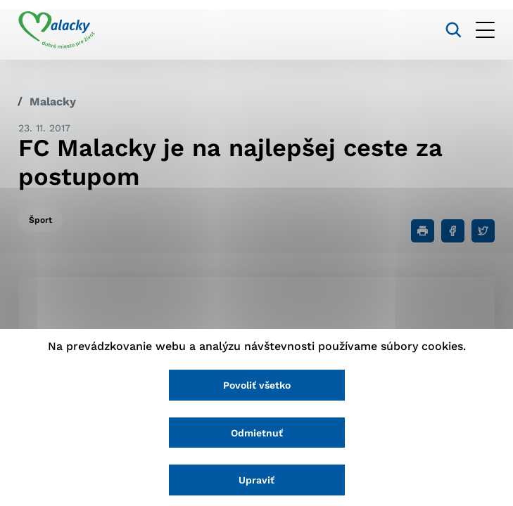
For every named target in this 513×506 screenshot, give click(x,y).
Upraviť (256, 480)
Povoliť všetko (257, 385)
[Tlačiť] (422, 230)
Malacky (53, 101)
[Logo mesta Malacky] (56, 30)
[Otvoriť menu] (485, 30)
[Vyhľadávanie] (453, 30)
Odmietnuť (257, 433)
